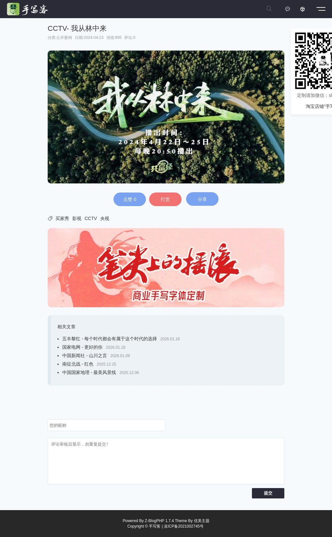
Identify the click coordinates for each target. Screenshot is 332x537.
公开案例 (64, 37)
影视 (76, 218)
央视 (104, 218)
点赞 (129, 199)
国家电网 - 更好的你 (82, 347)
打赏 (165, 199)
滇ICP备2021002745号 (184, 526)
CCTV (91, 218)
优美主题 (201, 521)
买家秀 (62, 218)
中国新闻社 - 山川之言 (84, 355)
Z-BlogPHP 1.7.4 (159, 521)
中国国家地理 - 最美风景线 (89, 372)
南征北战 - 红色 (77, 364)
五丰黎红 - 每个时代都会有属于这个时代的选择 (109, 338)
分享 (202, 199)
